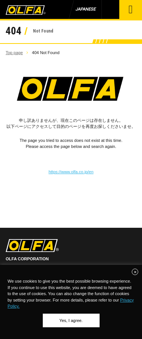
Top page (14, 52)
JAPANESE (85, 9)
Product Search (110, 9)
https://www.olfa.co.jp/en (71, 172)
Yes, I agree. (71, 320)
